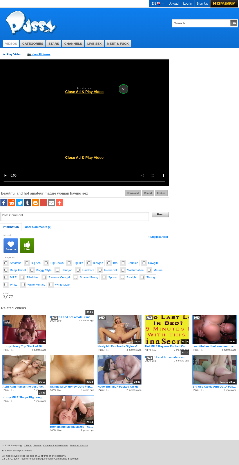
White (13, 284)
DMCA (28, 445)
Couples (133, 263)
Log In (187, 3)
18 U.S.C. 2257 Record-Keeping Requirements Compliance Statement (40, 458)
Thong (151, 277)
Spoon (112, 277)
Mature (158, 270)
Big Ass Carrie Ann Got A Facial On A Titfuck (214, 386)
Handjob (67, 270)
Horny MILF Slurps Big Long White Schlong (24, 397)
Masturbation (135, 270)
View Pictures (38, 54)
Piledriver (33, 277)
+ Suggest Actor (158, 236)
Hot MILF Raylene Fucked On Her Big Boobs (167, 346)
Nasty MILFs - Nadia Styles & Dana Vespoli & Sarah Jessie (119, 346)
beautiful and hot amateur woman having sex (167, 357)
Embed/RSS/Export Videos (17, 450)
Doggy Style (44, 270)
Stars (54, 43)
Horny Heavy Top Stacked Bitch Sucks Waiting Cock (24, 346)
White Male (62, 284)
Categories (32, 43)
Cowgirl (153, 263)
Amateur (15, 263)
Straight (131, 277)
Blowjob (98, 263)
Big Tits (78, 263)
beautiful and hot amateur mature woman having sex (72, 317)
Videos (11, 43)
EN (158, 3)
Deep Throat (18, 270)
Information (11, 227)
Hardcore (88, 270)
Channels (73, 43)
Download (133, 193)
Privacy (37, 445)
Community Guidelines (55, 445)
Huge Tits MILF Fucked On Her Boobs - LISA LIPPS (119, 386)
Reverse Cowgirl (59, 277)
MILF (13, 277)
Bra (115, 263)
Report (148, 193)
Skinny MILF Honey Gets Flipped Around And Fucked (72, 386)
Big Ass (36, 263)
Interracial (110, 270)
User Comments (38, 227)
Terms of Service (79, 445)
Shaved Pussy (89, 277)
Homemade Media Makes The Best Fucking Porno (72, 426)
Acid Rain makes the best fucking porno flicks (24, 386)
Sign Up (202, 3)
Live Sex (94, 43)
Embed (161, 193)
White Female (36, 284)
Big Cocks (57, 263)
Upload (173, 3)
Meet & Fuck (118, 43)
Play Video (12, 54)
